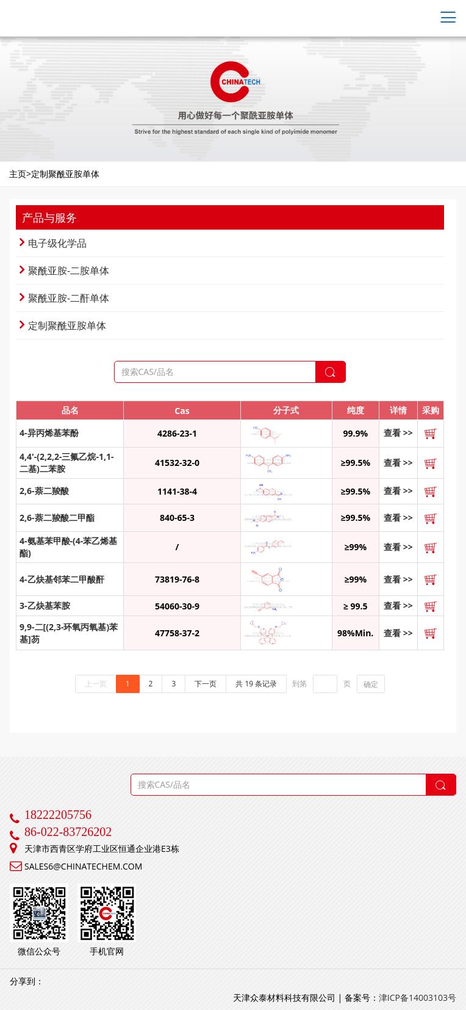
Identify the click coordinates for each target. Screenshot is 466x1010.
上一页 (96, 683)
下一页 (206, 683)
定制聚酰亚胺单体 (63, 325)
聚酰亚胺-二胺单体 (64, 270)
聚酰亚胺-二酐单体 (64, 298)
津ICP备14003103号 (417, 997)
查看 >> (398, 432)
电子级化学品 (53, 243)
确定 (371, 684)
